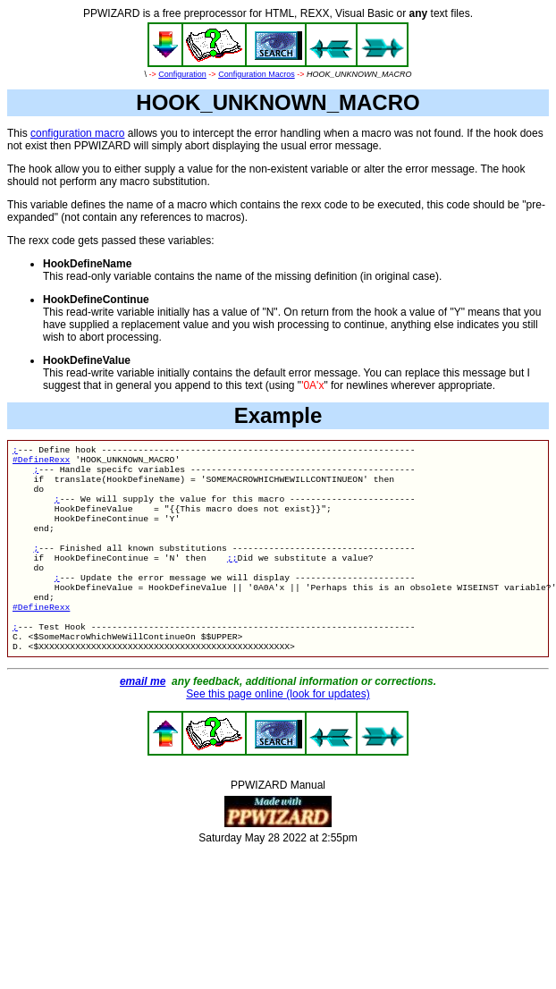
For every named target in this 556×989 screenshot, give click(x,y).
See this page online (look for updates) (277, 731)
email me (142, 719)
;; (232, 579)
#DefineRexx (41, 463)
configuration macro (77, 133)
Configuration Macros (256, 74)
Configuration (182, 74)
